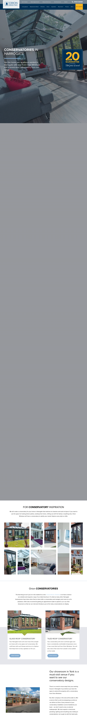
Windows (43, 6)
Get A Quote (25, 1)
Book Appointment (35, 1)
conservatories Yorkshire (53, 594)
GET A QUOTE (79, 6)
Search (66, 1)
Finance (67, 6)
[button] (15, 655)
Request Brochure (47, 1)
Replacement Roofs (34, 6)
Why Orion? (60, 6)
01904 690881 (78, 2)
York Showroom (57, 1)
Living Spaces (25, 6)
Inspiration (53, 6)
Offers (72, 6)
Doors (48, 6)
